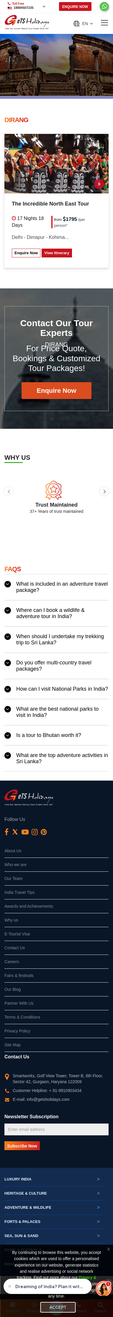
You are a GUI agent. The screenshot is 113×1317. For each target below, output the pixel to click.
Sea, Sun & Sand (52, 1235)
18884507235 (23, 7)
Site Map (12, 1044)
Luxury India (52, 1179)
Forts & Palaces (52, 1221)
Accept (58, 1307)
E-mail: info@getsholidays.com (41, 1099)
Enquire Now (75, 7)
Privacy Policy (17, 1031)
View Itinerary (56, 253)
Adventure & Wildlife (52, 1207)
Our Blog (12, 989)
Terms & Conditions (22, 1017)
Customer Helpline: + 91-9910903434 (47, 1090)
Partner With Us (19, 1003)
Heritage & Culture (52, 1193)
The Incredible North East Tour (50, 204)
